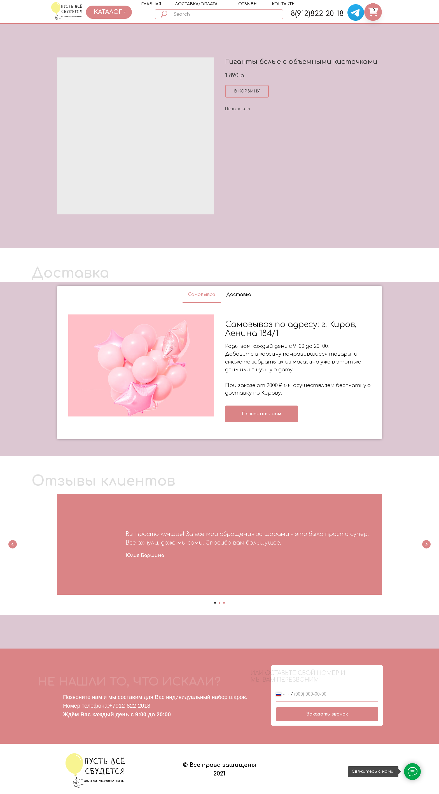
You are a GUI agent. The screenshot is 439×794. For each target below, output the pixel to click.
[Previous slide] (12, 544)
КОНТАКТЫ (283, 4)
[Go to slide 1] (215, 603)
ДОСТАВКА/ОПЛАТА (196, 4)
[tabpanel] (219, 371)
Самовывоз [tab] (201, 294)
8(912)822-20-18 (317, 14)
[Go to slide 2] (219, 603)
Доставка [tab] (238, 294)
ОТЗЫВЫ (247, 4)
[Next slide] (426, 544)
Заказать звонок (327, 714)
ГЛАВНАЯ (151, 4)
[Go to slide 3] (224, 603)
